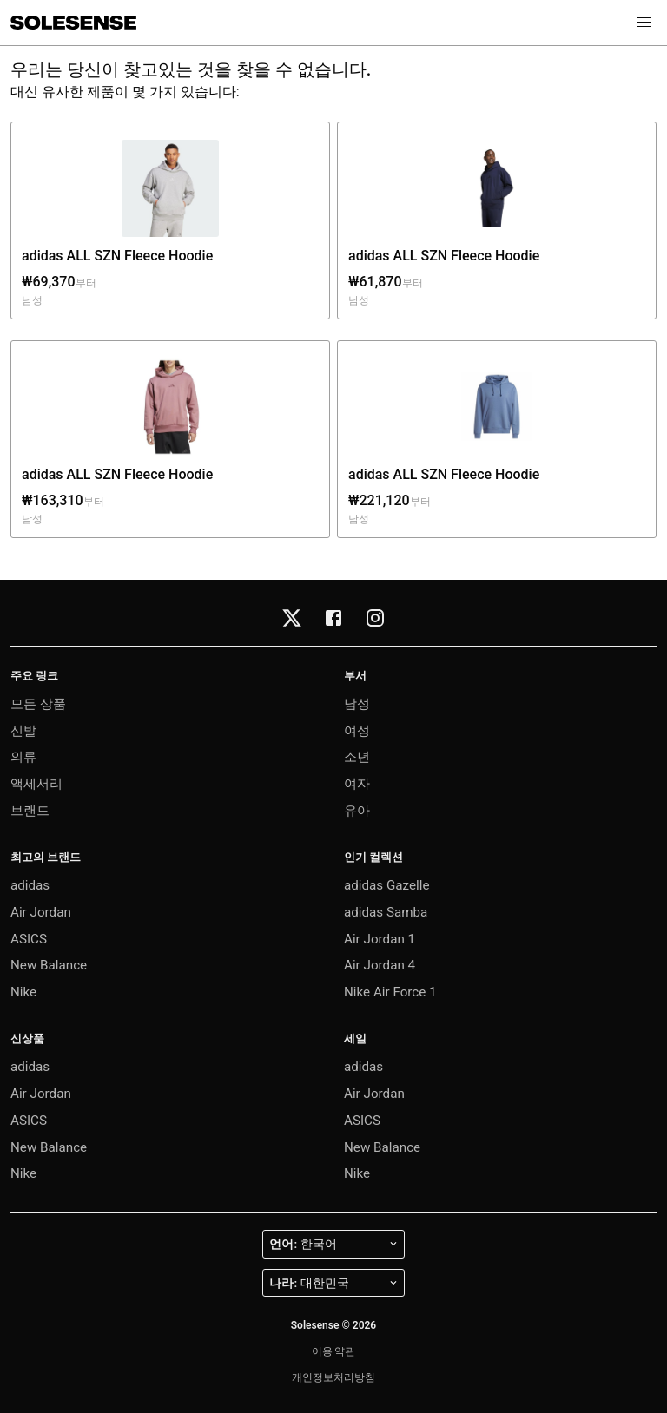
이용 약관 (334, 1351)
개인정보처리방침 (333, 1377)
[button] (644, 22)
